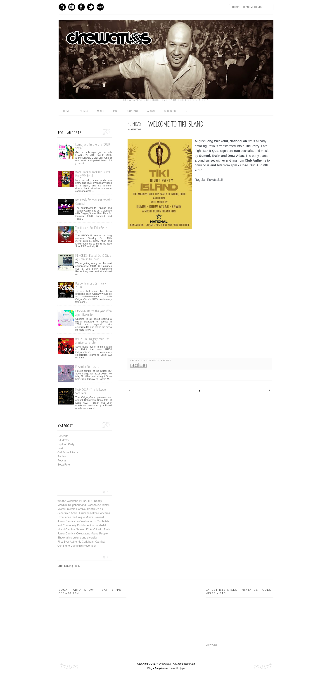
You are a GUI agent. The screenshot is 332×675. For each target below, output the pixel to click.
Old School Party (67, 452)
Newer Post (130, 390)
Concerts (62, 436)
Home (66, 111)
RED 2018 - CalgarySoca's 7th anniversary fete (92, 340)
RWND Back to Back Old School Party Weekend (92, 174)
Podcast (62, 460)
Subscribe (170, 111)
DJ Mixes (63, 440)
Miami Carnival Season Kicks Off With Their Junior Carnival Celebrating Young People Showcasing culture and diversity (83, 533)
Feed (62, 7)
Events (83, 111)
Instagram (71, 7)
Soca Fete (63, 464)
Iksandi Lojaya (177, 668)
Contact (132, 111)
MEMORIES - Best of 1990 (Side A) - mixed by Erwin (93, 257)
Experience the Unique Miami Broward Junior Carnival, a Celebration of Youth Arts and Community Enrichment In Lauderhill (83, 521)
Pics (115, 111)
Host (60, 448)
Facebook (81, 7)
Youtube (100, 7)
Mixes (100, 111)
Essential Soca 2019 (87, 367)
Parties (166, 360)
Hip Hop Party (150, 360)
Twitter (90, 7)
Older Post (268, 390)
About (151, 111)
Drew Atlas (212, 644)
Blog (149, 668)
